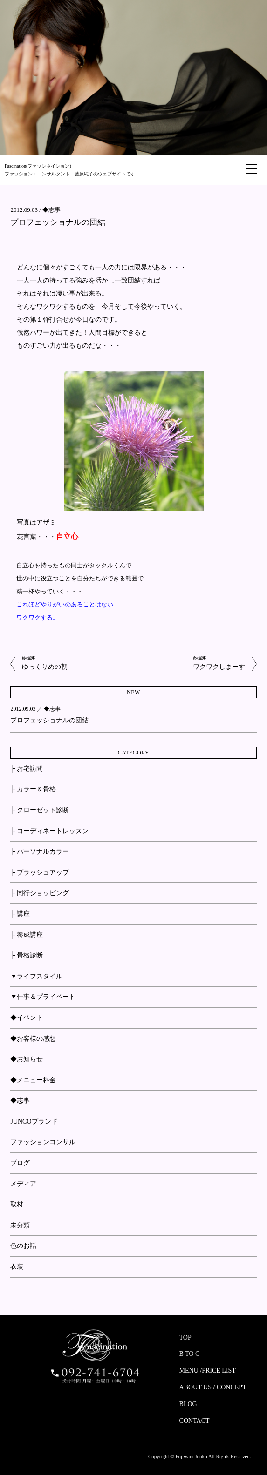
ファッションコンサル (42, 1141)
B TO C (189, 1353)
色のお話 (23, 1245)
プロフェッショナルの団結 (57, 222)
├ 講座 (19, 913)
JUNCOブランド (33, 1121)
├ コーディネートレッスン (49, 831)
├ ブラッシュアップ (39, 872)
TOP (185, 1337)
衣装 (16, 1266)
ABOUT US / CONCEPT (212, 1387)
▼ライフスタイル (36, 976)
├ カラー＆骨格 (32, 789)
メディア (23, 1183)
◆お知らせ (26, 1059)
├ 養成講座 (26, 934)
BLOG (188, 1404)
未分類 (20, 1225)
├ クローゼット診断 (39, 810)
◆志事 (51, 209)
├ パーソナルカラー (39, 851)
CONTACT (194, 1420)
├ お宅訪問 (26, 768)
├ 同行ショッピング (39, 892)
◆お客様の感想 (33, 1038)
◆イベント (26, 1017)
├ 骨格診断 (26, 955)
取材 (16, 1204)
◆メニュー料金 (33, 1080)
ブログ (20, 1162)
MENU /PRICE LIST (207, 1370)
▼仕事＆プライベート (42, 996)
